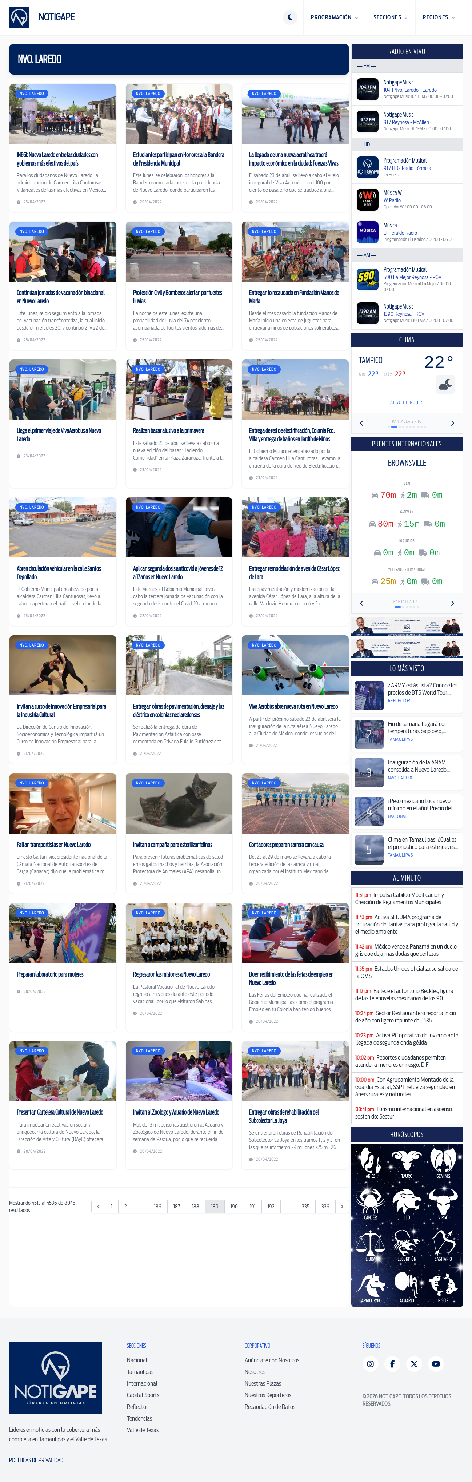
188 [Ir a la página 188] (195, 1206)
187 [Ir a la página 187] (176, 1206)
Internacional (142, 1383)
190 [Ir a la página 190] (234, 1206)
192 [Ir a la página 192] (271, 1206)
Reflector (137, 1406)
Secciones (390, 17)
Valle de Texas (143, 1430)
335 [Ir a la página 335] (305, 1206)
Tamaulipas (140, 1371)
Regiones (439, 17)
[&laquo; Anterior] (98, 1206)
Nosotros (255, 1371)
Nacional (137, 1360)
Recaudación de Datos (270, 1406)
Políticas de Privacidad (36, 1460)
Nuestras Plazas (263, 1383)
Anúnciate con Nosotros (272, 1360)
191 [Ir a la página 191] (253, 1206)
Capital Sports (143, 1395)
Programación (335, 17)
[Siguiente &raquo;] (342, 1206)
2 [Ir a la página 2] (125, 1206)
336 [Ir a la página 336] (325, 1206)
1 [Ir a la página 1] (111, 1206)
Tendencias (139, 1418)
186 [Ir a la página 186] (157, 1206)
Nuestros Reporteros (268, 1395)
